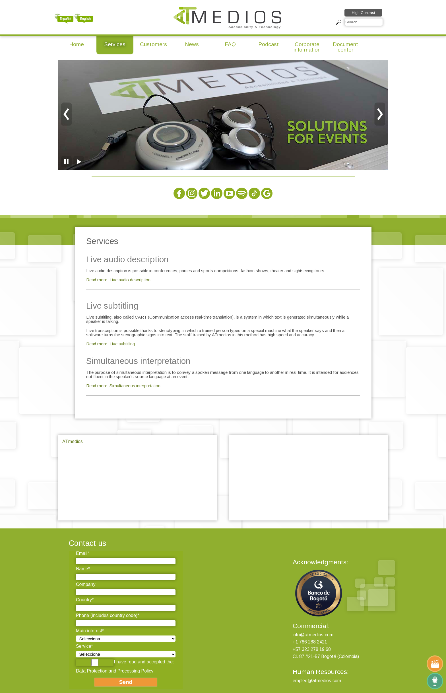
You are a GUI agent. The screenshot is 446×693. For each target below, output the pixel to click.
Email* (82, 553)
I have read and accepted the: (125, 662)
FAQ (230, 44)
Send (125, 682)
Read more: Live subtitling (110, 343)
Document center (345, 47)
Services (114, 44)
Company (85, 584)
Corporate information (307, 47)
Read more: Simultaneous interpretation (123, 385)
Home (76, 44)
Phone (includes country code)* (107, 615)
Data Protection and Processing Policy (114, 671)
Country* (85, 599)
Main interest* (90, 630)
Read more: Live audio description (118, 279)
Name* (83, 568)
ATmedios (72, 441)
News (192, 44)
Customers (153, 44)
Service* (84, 646)
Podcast (268, 44)
